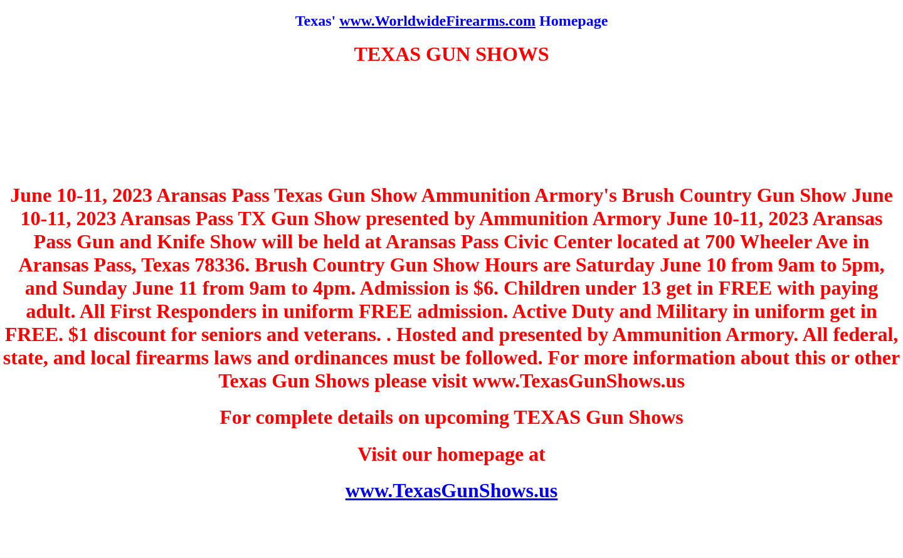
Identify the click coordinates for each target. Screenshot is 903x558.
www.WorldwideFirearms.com (437, 21)
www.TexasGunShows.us (452, 490)
